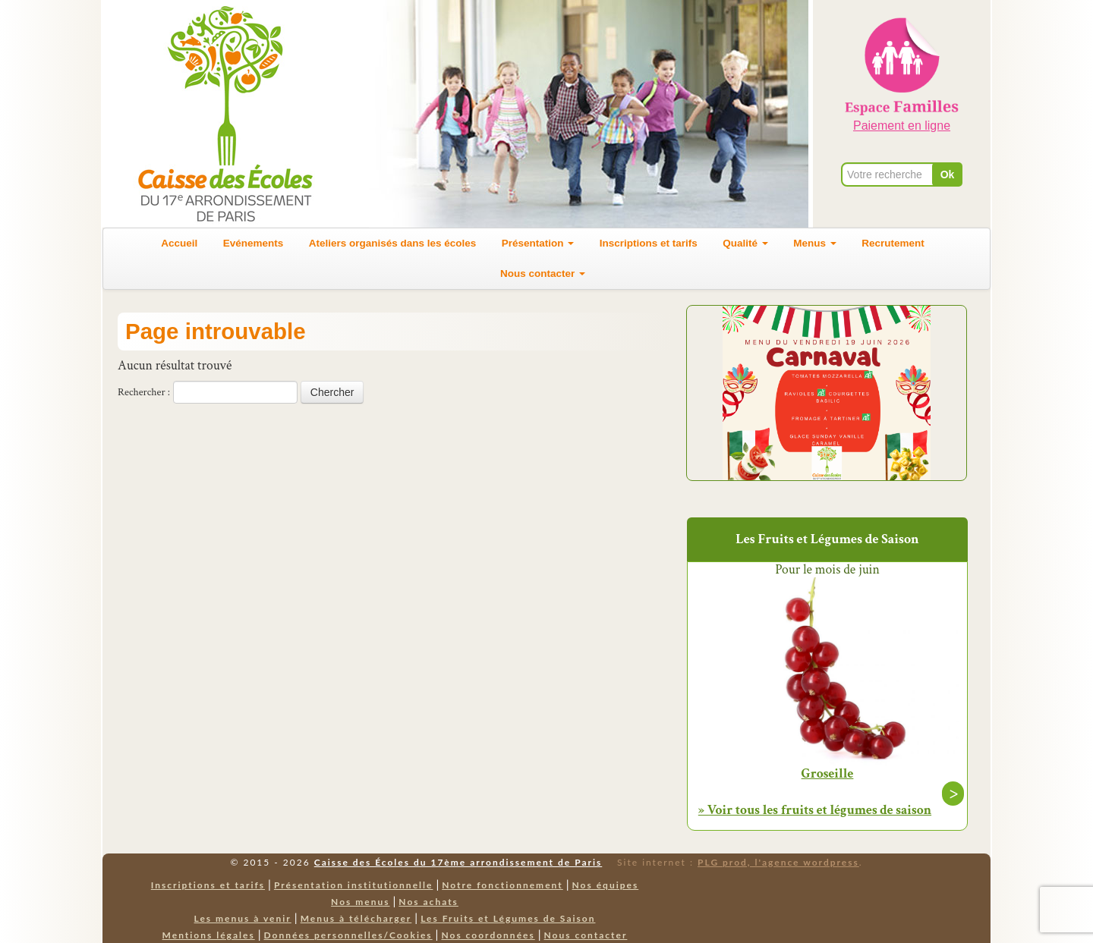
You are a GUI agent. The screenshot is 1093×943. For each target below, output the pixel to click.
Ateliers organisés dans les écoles (393, 243)
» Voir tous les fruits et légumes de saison (814, 810)
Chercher (332, 392)
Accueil (179, 243)
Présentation (538, 243)
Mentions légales (208, 935)
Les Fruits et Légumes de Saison (508, 918)
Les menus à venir (242, 918)
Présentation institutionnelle (353, 885)
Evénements (253, 243)
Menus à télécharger (356, 918)
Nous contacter (542, 273)
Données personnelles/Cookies (348, 935)
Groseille (828, 773)
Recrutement (892, 243)
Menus (814, 243)
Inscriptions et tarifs (649, 243)
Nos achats (428, 901)
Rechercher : (144, 392)
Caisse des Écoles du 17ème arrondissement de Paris (458, 862)
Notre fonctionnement (502, 885)
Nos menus (360, 901)
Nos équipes (605, 885)
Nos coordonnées (487, 935)
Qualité (745, 243)
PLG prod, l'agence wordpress (778, 862)
